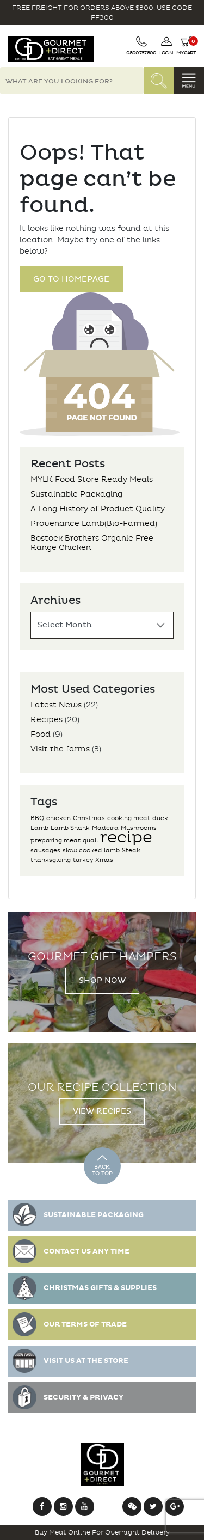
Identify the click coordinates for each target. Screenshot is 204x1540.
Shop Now (102, 980)
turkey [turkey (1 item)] (83, 860)
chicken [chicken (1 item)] (58, 818)
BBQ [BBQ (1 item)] (37, 818)
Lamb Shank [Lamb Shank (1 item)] (70, 828)
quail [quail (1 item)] (90, 840)
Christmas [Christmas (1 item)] (89, 818)
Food (40, 734)
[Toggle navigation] (189, 80)
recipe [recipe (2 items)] (126, 837)
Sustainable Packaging (76, 494)
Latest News (56, 705)
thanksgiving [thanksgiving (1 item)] (50, 860)
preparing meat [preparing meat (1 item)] (55, 840)
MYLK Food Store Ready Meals (91, 479)
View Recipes (102, 1111)
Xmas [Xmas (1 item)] (104, 860)
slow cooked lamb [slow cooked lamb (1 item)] (91, 850)
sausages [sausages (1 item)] (45, 850)
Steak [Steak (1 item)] (131, 850)
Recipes (46, 719)
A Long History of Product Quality (97, 509)
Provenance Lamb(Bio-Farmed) (93, 523)
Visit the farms (60, 749)
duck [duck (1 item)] (160, 818)
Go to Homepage (71, 279)
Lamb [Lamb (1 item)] (39, 828)
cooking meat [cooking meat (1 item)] (128, 818)
